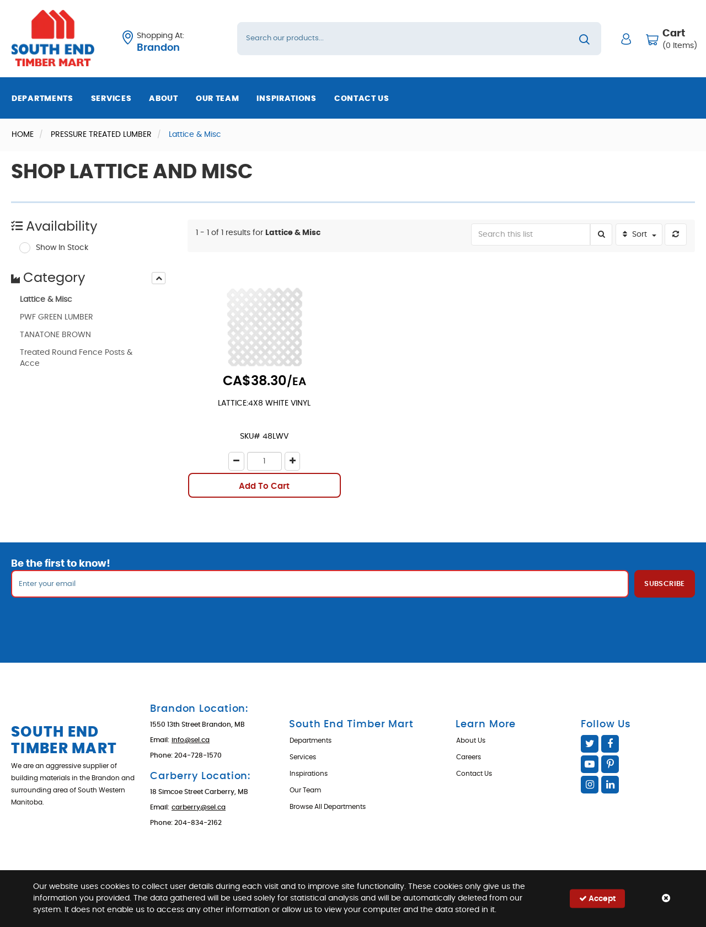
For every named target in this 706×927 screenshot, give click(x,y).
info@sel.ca (191, 740)
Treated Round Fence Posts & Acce (76, 358)
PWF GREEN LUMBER (56, 317)
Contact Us (361, 99)
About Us (470, 740)
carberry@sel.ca (199, 807)
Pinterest (610, 764)
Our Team (217, 99)
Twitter (589, 744)
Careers (468, 757)
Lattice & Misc (46, 299)
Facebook (610, 744)
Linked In (610, 784)
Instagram (589, 784)
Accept (597, 898)
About (163, 99)
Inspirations (286, 99)
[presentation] (158, 278)
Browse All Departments (328, 806)
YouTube (589, 764)
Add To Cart (264, 486)
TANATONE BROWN (55, 335)
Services (111, 99)
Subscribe (664, 584)
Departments (42, 99)
